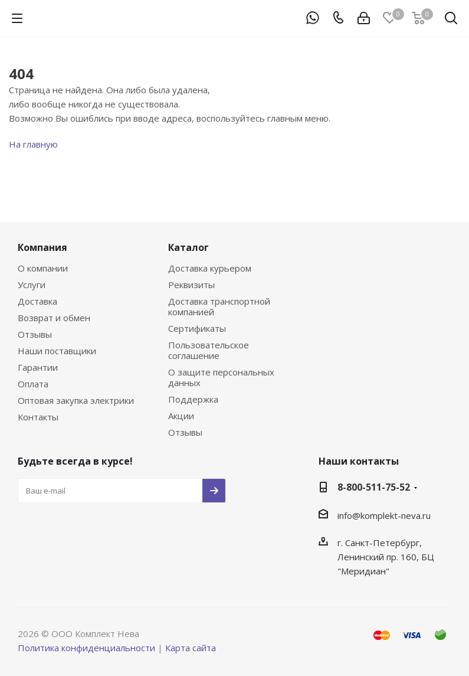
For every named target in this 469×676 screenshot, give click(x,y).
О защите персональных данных (221, 377)
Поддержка (193, 399)
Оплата (33, 384)
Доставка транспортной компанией (219, 306)
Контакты (38, 417)
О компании (43, 268)
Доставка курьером (209, 268)
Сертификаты (197, 328)
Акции (181, 416)
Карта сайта (190, 648)
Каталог (188, 247)
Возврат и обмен (54, 318)
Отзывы (35, 334)
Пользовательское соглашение (208, 350)
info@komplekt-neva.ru (384, 515)
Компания (42, 247)
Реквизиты (191, 284)
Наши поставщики (57, 351)
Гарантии (38, 367)
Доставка (37, 301)
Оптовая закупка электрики (76, 400)
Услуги (31, 284)
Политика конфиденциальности (86, 648)
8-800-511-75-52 (373, 487)
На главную (33, 144)
